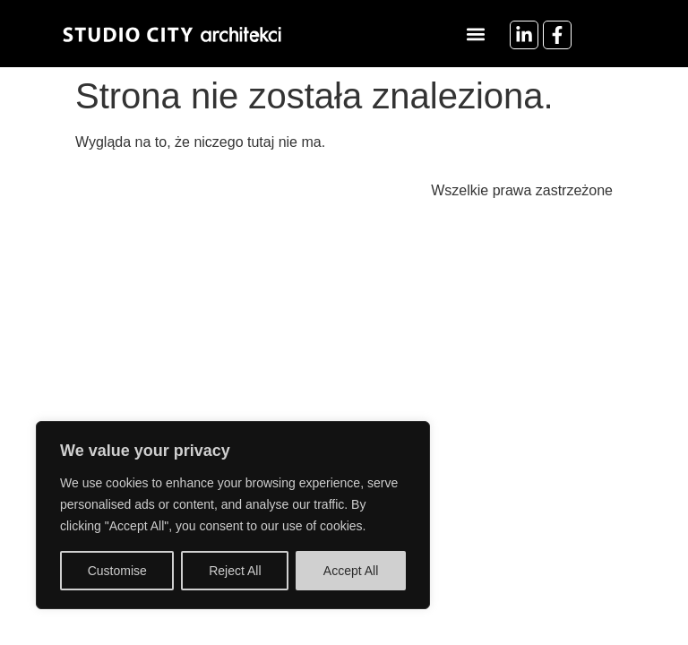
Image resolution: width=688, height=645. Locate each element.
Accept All (350, 570)
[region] (233, 515)
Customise (117, 570)
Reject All (235, 570)
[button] (476, 33)
